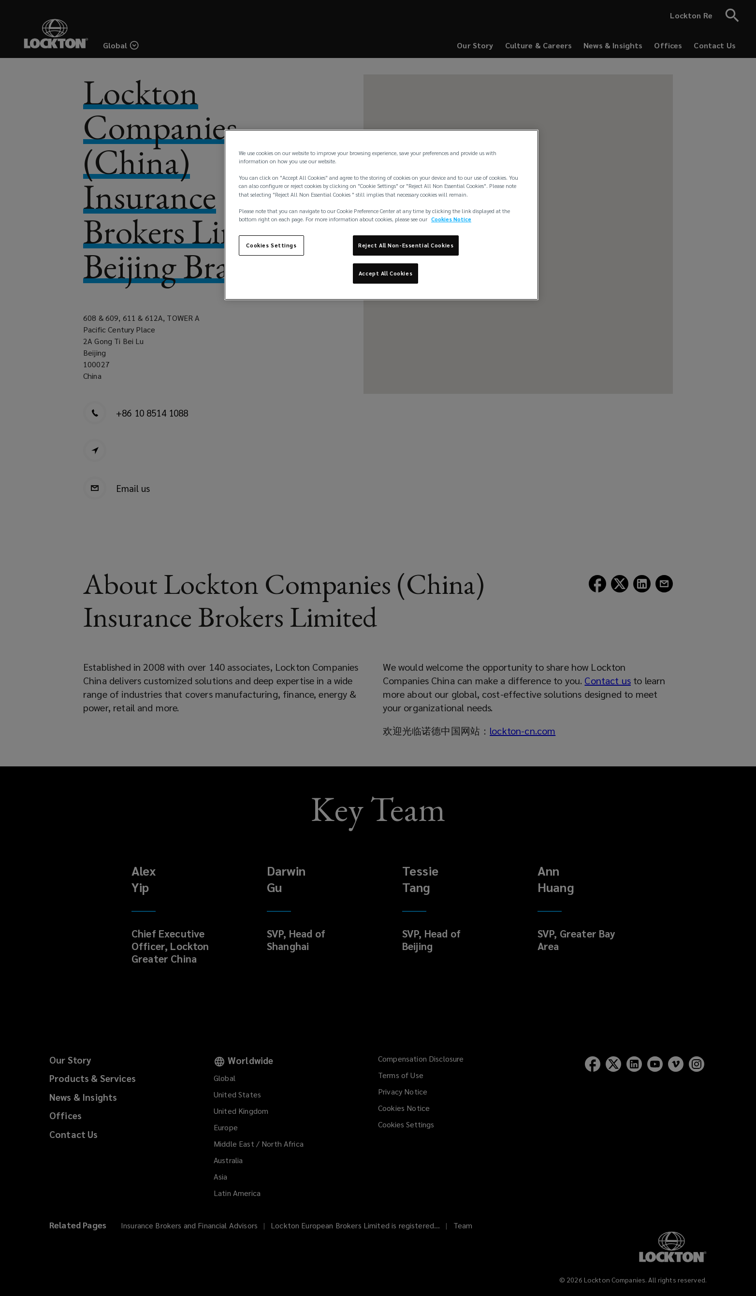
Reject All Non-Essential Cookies (405, 245)
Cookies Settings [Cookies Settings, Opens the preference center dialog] (271, 245)
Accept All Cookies (385, 273)
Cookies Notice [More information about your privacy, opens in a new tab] (451, 219)
